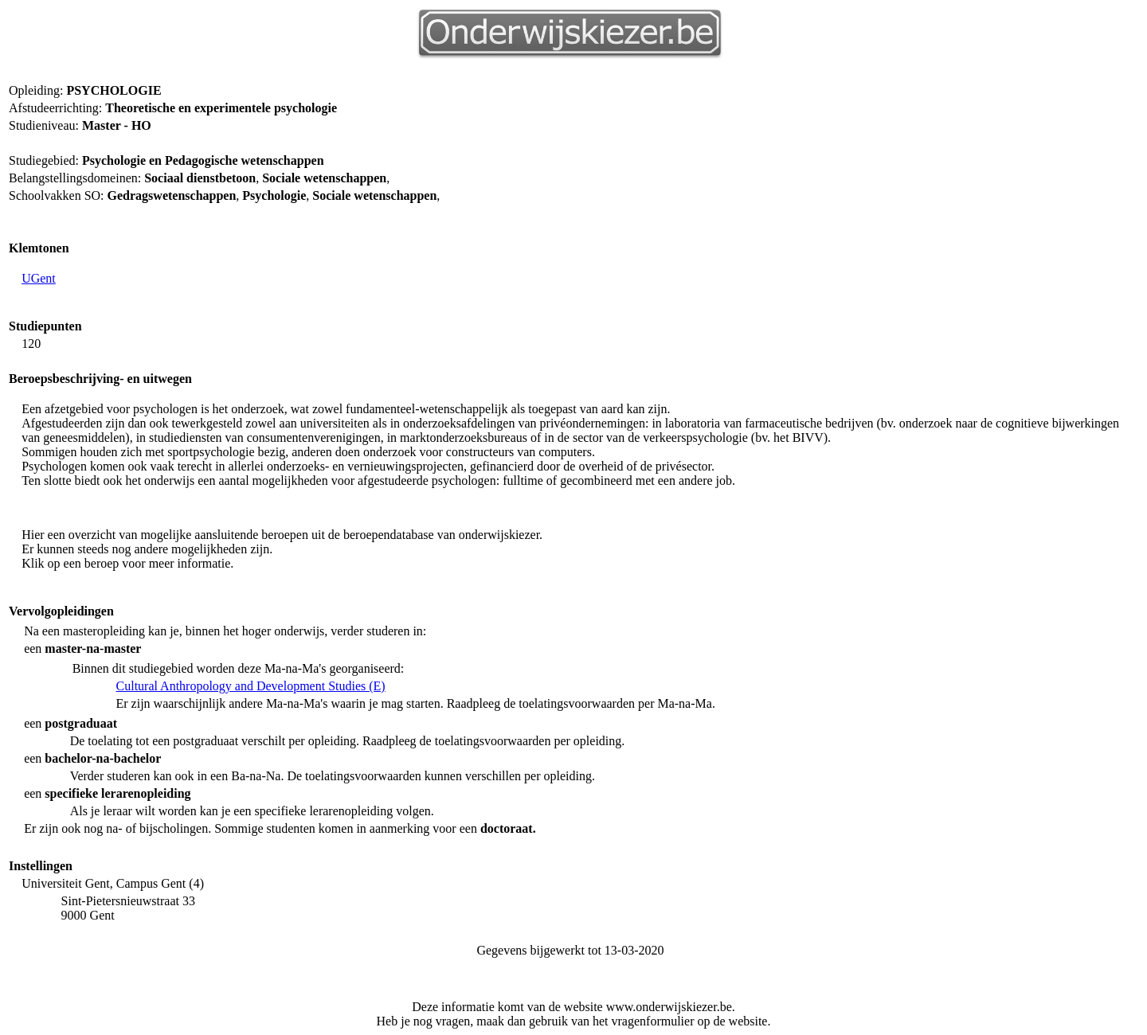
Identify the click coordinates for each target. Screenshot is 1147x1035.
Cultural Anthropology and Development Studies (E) (251, 686)
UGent (39, 278)
